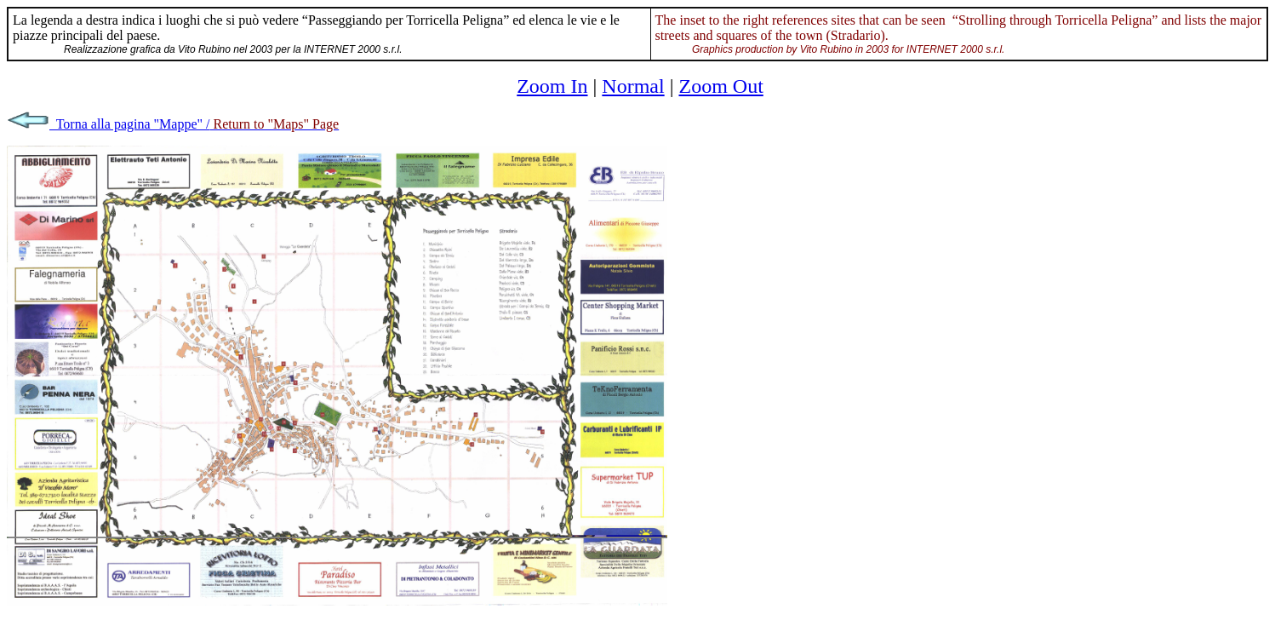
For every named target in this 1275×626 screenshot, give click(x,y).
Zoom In (552, 86)
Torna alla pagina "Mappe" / (173, 124)
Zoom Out (720, 86)
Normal (633, 86)
